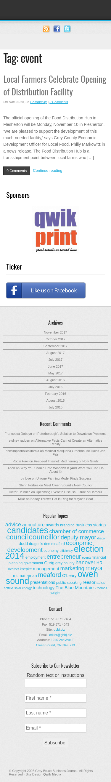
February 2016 (55, 393)
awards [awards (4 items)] (52, 525)
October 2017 (55, 339)
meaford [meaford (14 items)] (49, 575)
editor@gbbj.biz (60, 635)
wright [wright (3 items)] (55, 593)
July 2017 (55, 359)
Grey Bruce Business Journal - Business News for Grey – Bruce (55, 10)
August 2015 (55, 400)
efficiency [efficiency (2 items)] (66, 550)
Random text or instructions (55, 675)
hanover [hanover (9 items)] (85, 562)
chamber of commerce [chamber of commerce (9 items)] (76, 531)
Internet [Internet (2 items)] (13, 569)
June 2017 (55, 366)
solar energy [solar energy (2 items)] (23, 588)
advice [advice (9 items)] (13, 524)
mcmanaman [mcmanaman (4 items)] (25, 575)
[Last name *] (55, 713)
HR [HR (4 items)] (99, 562)
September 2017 (55, 346)
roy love (25, 478)
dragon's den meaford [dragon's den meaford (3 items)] (47, 544)
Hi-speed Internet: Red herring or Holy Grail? (66, 461)
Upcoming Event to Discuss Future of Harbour (69, 492)
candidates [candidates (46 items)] (27, 530)
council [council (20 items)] (17, 537)
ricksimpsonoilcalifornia (22, 451)
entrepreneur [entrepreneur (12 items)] (64, 556)
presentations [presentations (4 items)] (42, 582)
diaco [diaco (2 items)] (100, 538)
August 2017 (55, 353)
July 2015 (55, 407)
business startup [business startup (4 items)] (90, 525)
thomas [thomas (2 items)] (102, 588)
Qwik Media (52, 774)
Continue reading (47, 170)
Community (38, 102)
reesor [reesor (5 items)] (89, 582)
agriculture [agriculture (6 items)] (33, 524)
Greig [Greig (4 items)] (49, 562)
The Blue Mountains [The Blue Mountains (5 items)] (76, 587)
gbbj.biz (59, 629)
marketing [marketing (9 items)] (72, 568)
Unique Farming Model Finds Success (63, 478)
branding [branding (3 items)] (67, 525)
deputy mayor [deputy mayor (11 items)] (78, 537)
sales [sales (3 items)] (100, 583)
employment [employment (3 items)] (35, 557)
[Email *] (55, 728)
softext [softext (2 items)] (8, 588)
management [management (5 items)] (46, 568)
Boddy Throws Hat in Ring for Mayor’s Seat (61, 499)
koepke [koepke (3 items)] (26, 569)
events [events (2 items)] (86, 557)
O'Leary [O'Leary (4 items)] (69, 575)
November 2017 (55, 332)
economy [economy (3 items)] (51, 551)
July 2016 (55, 387)
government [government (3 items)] (33, 563)
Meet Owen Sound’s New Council (68, 485)
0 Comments (58, 102)
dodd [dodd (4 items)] (23, 543)
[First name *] (55, 698)
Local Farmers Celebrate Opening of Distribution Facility (54, 85)
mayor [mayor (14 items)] (94, 568)
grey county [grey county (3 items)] (64, 563)
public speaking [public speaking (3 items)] (69, 583)
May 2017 (55, 373)
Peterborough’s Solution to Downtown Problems (71, 433)
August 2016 (55, 380)
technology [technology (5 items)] (44, 587)
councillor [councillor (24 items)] (44, 537)
